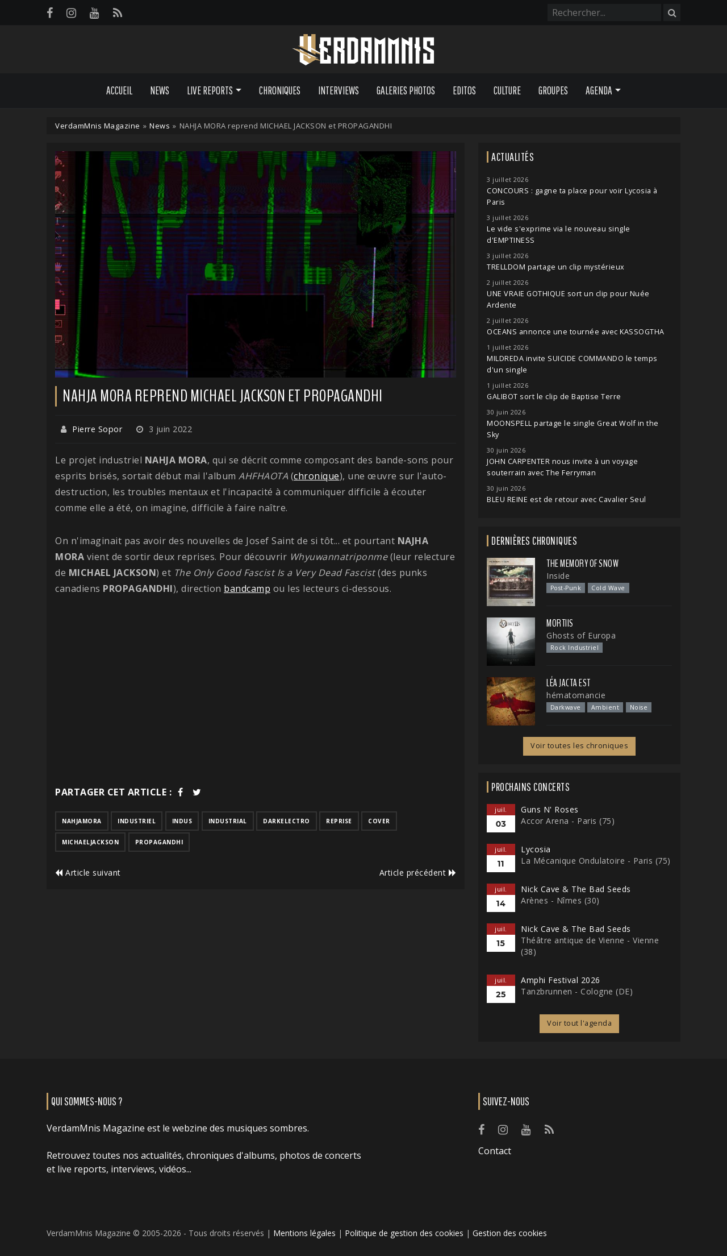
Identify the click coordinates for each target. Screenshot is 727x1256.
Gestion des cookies (510, 1233)
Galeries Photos (406, 90)
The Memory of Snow (582, 563)
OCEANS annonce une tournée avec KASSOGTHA (576, 332)
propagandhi (159, 842)
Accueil (119, 90)
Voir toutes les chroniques (579, 746)
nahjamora (82, 821)
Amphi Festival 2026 (560, 980)
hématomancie (575, 695)
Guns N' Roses (550, 809)
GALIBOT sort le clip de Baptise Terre (554, 396)
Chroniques (279, 90)
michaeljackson (90, 842)
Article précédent (418, 872)
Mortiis (560, 623)
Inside (558, 575)
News (159, 90)
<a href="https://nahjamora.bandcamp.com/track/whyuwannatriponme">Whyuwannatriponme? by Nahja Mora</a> (255, 648)
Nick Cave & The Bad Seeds (576, 889)
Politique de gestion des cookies (404, 1233)
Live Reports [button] (210, 90)
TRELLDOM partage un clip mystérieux (556, 267)
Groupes (553, 90)
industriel (137, 821)
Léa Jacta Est (568, 683)
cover (379, 821)
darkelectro (286, 821)
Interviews (338, 90)
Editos (464, 90)
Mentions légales (304, 1233)
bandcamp (247, 588)
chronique (317, 476)
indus (182, 821)
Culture (507, 90)
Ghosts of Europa (581, 635)
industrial (227, 821)
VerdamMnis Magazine (97, 126)
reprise (339, 821)
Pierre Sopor (97, 429)
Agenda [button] (599, 90)
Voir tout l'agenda (579, 1023)
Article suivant (88, 872)
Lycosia (536, 849)
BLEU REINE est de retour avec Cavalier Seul (566, 499)
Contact (494, 1151)
